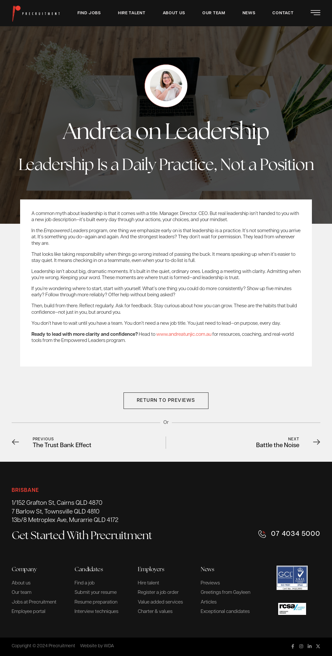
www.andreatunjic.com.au (183, 334)
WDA (109, 646)
